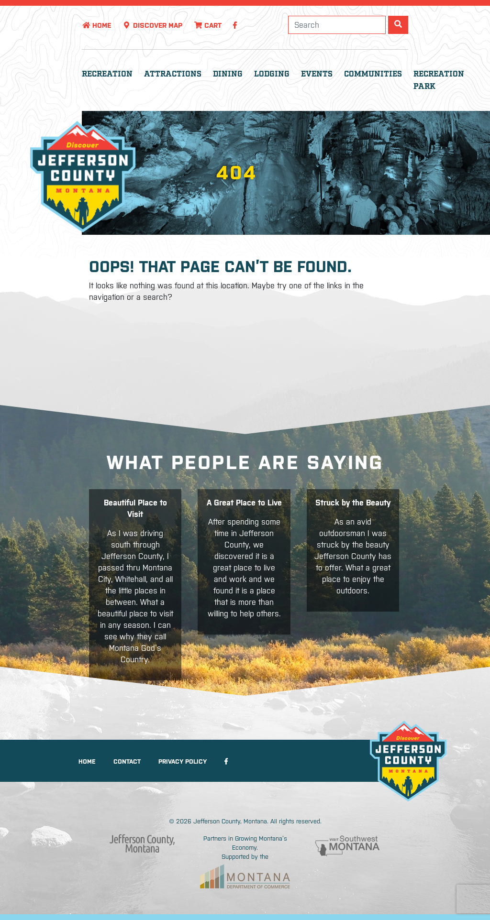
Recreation (107, 74)
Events (317, 74)
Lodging (272, 74)
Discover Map (152, 25)
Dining (228, 74)
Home (96, 25)
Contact (127, 761)
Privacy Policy (182, 761)
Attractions (172, 74)
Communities (373, 74)
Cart (208, 25)
